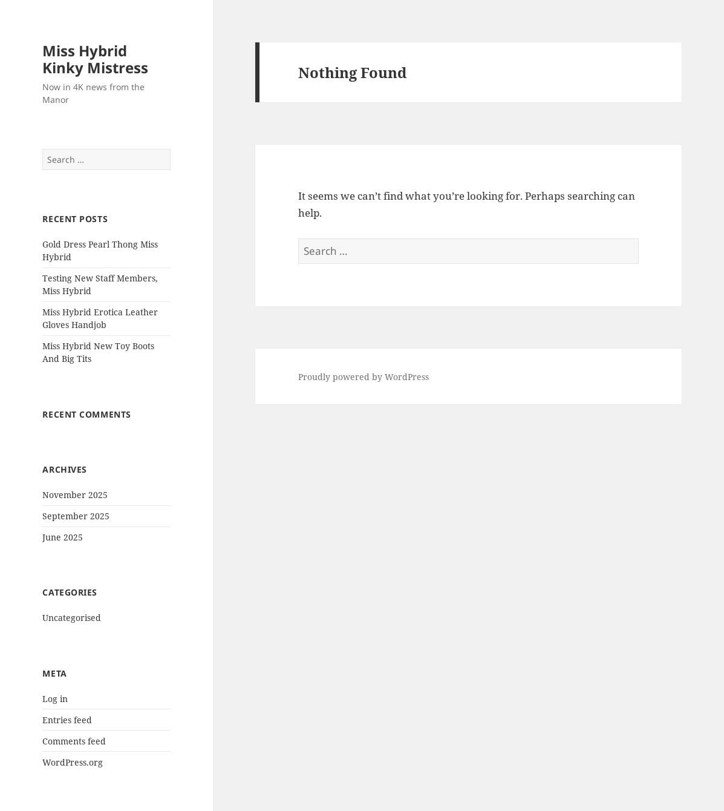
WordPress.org (72, 762)
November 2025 (75, 495)
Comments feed (74, 741)
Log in (55, 698)
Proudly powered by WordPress (363, 377)
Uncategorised (71, 617)
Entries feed (67, 720)
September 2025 (75, 516)
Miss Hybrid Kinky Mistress (95, 59)
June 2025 (62, 537)
